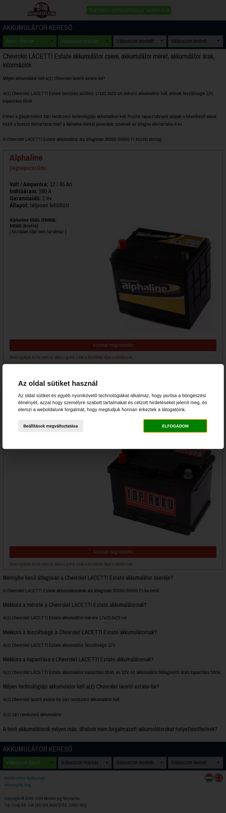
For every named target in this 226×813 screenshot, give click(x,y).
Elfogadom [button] (175, 425)
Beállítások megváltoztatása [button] (50, 425)
